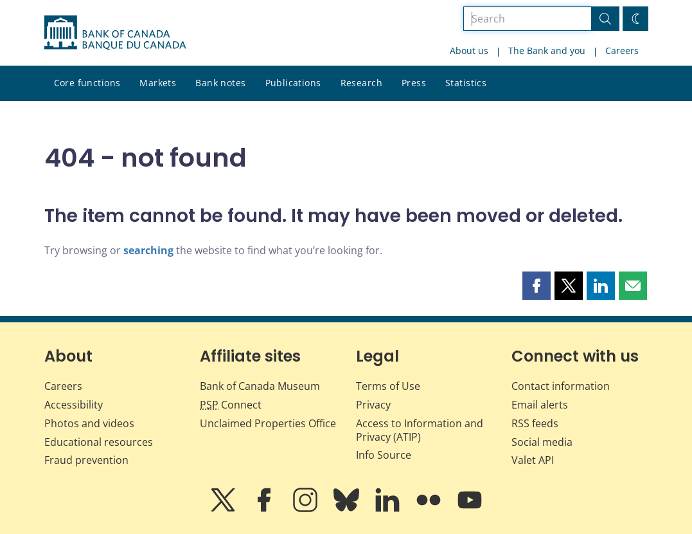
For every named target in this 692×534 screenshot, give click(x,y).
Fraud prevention (86, 460)
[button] (536, 286)
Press (414, 83)
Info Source (383, 455)
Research (361, 83)
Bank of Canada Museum (260, 386)
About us (469, 50)
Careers (622, 50)
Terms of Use (388, 386)
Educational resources (98, 442)
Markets (157, 83)
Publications (293, 83)
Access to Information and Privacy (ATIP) (419, 430)
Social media (541, 442)
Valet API (532, 460)
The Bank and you (546, 50)
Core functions (87, 83)
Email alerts (539, 405)
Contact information (560, 386)
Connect (231, 405)
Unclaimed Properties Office (268, 423)
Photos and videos (89, 423)
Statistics (465, 83)
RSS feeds (534, 423)
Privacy (373, 405)
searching (148, 250)
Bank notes (220, 83)
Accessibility (73, 405)
